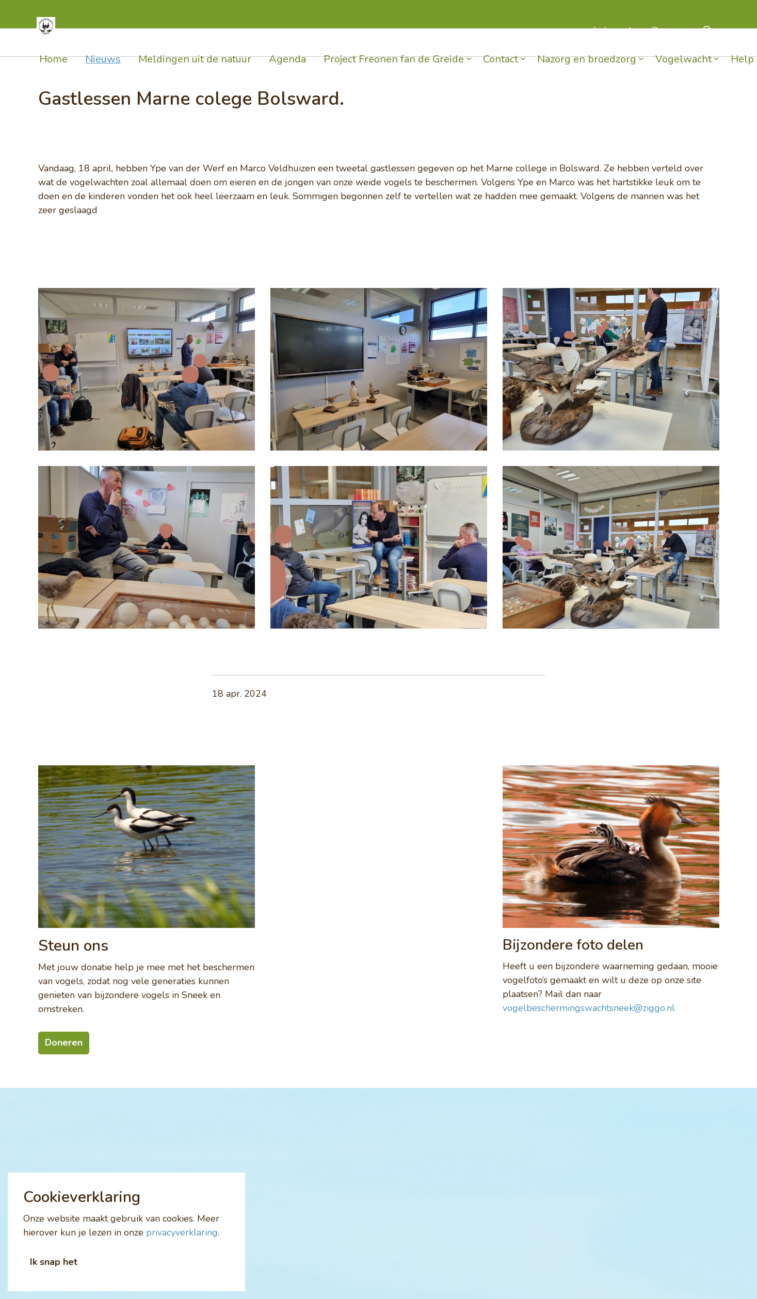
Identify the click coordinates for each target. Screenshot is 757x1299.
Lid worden (617, 42)
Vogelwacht (683, 71)
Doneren (670, 42)
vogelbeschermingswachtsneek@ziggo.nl (589, 1008)
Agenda (287, 71)
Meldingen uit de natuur (194, 71)
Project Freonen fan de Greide (394, 71)
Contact (500, 71)
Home (53, 71)
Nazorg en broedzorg (586, 71)
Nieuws (103, 71)
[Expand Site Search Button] (708, 42)
